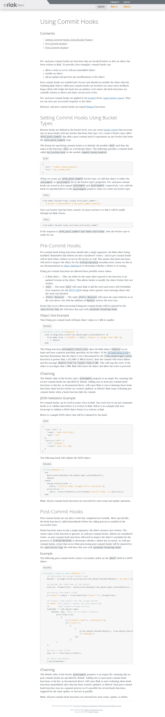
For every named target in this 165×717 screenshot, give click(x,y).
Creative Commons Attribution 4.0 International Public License (97, 706)
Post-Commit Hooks (56, 47)
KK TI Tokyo (94, 712)
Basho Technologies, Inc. (93, 710)
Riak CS (127, 6)
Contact (126, 2)
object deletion (71, 266)
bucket (91, 98)
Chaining (47, 373)
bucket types (110, 130)
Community (114, 2)
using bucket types (113, 98)
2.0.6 (26, 21)
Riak (11, 21)
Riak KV (101, 6)
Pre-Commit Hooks (55, 43)
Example (46, 553)
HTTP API (74, 290)
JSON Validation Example (57, 398)
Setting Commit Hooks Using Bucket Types (68, 39)
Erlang (90, 106)
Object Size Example (54, 315)
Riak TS (114, 6)
